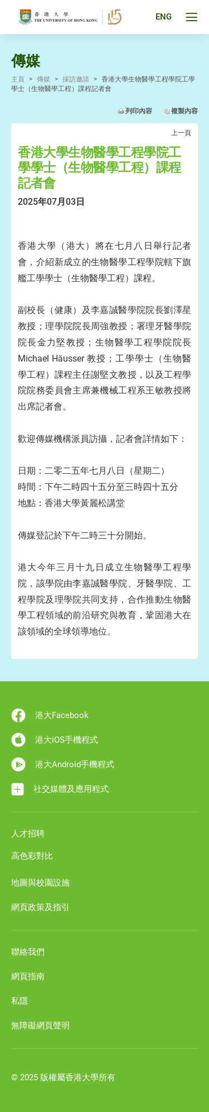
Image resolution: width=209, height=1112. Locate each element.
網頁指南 (28, 976)
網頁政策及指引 (40, 907)
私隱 (19, 1001)
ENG (163, 17)
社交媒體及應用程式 (60, 789)
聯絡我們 (28, 952)
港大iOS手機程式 (54, 740)
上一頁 (181, 133)
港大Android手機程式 (62, 764)
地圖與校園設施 (40, 883)
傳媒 (43, 79)
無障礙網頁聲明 (40, 1025)
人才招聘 (28, 834)
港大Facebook (50, 715)
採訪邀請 (75, 79)
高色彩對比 (32, 856)
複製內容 (184, 111)
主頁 (18, 79)
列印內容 (138, 111)
